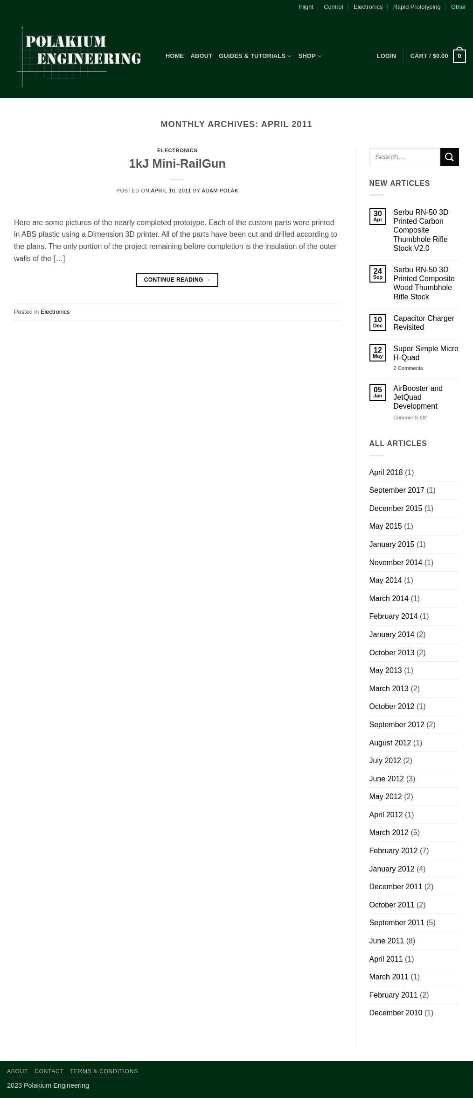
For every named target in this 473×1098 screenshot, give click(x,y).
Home (175, 55)
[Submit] (449, 157)
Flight (306, 6)
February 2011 (393, 995)
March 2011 (389, 977)
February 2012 (393, 851)
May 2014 (385, 580)
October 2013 (392, 653)
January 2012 (392, 869)
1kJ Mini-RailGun (177, 163)
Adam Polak (220, 190)
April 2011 (386, 959)
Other (458, 6)
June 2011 (386, 941)
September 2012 (396, 725)
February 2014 (393, 616)
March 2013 (389, 689)
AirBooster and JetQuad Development (418, 397)
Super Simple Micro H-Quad (426, 353)
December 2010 (396, 1013)
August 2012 (390, 743)
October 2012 (392, 706)
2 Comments (415, 368)
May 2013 (385, 670)
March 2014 (389, 598)
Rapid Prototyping (417, 6)
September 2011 (396, 923)
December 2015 (396, 508)
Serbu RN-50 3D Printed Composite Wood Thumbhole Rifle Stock (424, 283)
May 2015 (385, 526)
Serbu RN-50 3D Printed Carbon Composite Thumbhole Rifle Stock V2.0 (420, 230)
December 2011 (396, 887)
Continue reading (177, 280)
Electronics (368, 6)
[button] (386, 56)
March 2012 (389, 832)
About (201, 55)
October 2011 (392, 905)
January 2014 (392, 634)
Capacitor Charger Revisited (423, 322)
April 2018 (386, 472)
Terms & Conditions (104, 1071)
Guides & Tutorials (255, 56)
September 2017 (396, 490)
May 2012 (385, 796)
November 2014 (396, 563)
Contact (49, 1071)
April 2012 (386, 815)
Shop (310, 56)
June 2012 (386, 779)
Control (333, 6)
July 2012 (385, 761)
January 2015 (392, 544)
